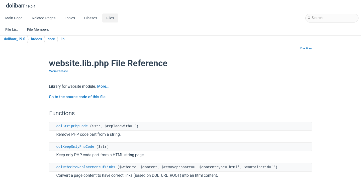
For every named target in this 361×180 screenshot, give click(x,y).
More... (103, 86)
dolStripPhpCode (72, 126)
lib (62, 39)
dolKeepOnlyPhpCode (75, 147)
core (51, 39)
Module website (58, 71)
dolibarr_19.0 (14, 39)
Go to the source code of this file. (78, 97)
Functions (306, 48)
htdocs (36, 39)
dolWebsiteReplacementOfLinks (85, 167)
